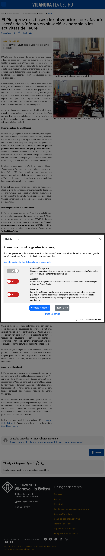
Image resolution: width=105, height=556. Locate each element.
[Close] (100, 239)
